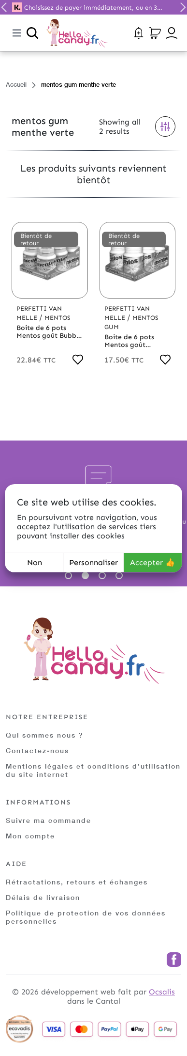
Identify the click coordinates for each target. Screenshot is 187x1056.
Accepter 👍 (152, 562)
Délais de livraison (43, 897)
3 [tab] (102, 575)
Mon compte (30, 836)
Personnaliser (93, 562)
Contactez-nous (37, 750)
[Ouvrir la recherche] (32, 33)
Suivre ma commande (48, 820)
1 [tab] (68, 575)
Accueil (16, 84)
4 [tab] (119, 575)
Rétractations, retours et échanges (77, 882)
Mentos (57, 317)
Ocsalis (162, 991)
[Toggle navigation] (17, 33)
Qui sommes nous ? (45, 735)
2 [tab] (85, 575)
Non (34, 562)
